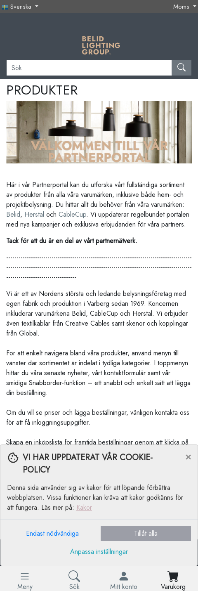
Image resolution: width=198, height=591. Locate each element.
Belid (13, 214)
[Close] (188, 456)
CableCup (72, 214)
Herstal (34, 214)
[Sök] (89, 68)
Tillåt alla (146, 533)
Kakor (84, 507)
